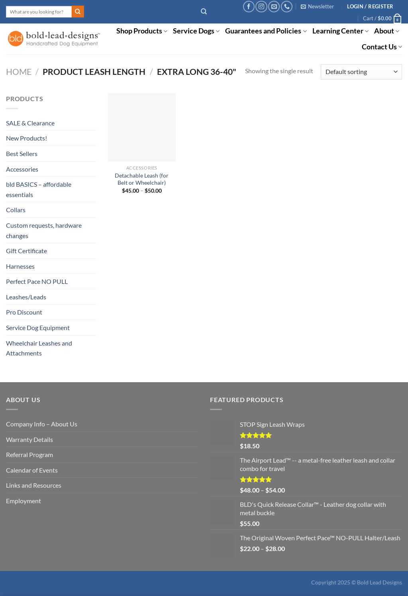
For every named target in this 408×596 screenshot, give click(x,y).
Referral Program (29, 454)
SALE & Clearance (30, 123)
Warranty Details (29, 439)
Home (18, 71)
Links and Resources (33, 485)
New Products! (26, 138)
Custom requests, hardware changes (44, 230)
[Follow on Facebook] (249, 6)
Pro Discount (24, 312)
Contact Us (382, 47)
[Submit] (78, 12)
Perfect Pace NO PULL (37, 281)
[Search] (204, 11)
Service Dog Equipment (38, 327)
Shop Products (141, 31)
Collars (16, 209)
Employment (23, 500)
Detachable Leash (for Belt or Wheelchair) (142, 179)
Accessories (22, 169)
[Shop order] (361, 72)
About (386, 31)
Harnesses (20, 266)
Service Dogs (196, 31)
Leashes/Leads (26, 297)
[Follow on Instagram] (261, 6)
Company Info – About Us (41, 424)
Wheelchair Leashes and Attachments (39, 348)
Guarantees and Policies (265, 31)
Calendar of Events (32, 470)
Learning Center (340, 31)
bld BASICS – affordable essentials (38, 189)
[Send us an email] (274, 6)
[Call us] (286, 6)
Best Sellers (21, 153)
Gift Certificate (26, 250)
